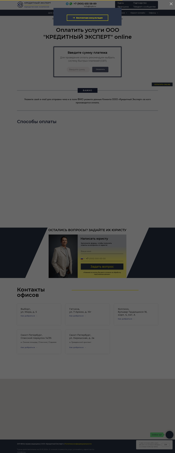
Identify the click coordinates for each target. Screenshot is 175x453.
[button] (87, 18)
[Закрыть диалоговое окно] (171, 3)
